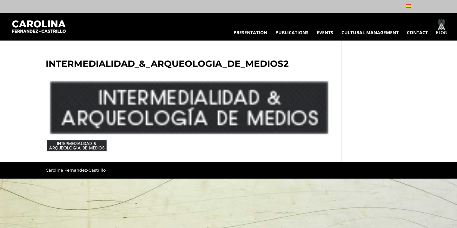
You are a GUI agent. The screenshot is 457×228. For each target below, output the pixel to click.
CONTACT (417, 32)
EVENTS (325, 32)
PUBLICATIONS (291, 32)
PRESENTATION (250, 32)
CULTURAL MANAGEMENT (370, 32)
